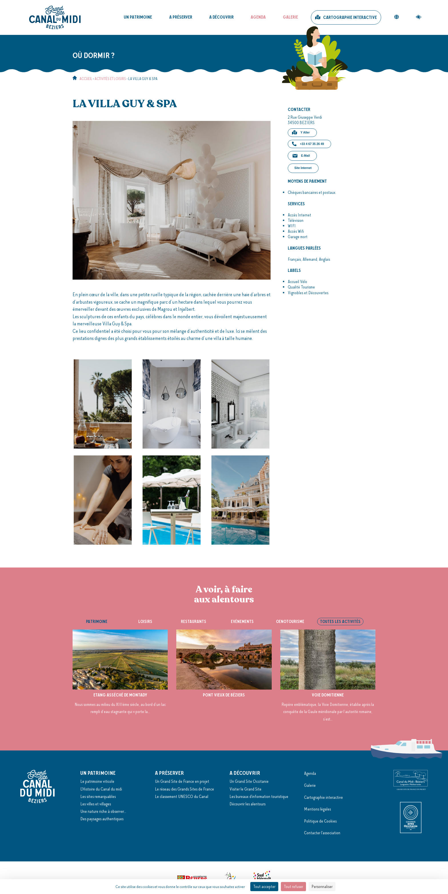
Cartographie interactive (350, 17)
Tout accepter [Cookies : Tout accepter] (264, 886)
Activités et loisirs (110, 78)
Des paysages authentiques (101, 819)
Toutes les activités (340, 621)
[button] (302, 132)
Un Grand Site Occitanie (249, 781)
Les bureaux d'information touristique (258, 796)
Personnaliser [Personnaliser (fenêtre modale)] (322, 886)
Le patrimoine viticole (97, 781)
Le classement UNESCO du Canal (181, 796)
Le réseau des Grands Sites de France (184, 789)
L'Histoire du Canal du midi (101, 789)
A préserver (180, 17)
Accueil (85, 78)
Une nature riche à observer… (103, 811)
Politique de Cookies (320, 821)
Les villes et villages (95, 804)
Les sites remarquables (98, 796)
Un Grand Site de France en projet (182, 781)
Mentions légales (317, 809)
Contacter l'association (322, 833)
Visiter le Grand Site (245, 789)
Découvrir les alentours (247, 804)
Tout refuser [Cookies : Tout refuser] (293, 886)
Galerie (290, 17)
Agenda (258, 17)
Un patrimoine (138, 17)
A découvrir (221, 17)
